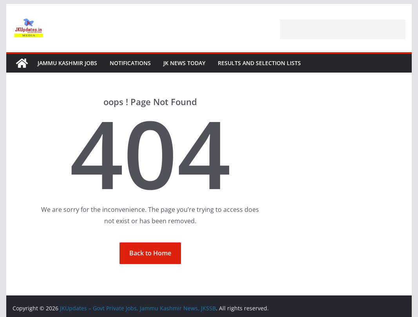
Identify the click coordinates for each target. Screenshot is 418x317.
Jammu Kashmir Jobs (67, 63)
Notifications (130, 63)
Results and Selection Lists (259, 63)
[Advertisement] (342, 29)
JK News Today (184, 63)
